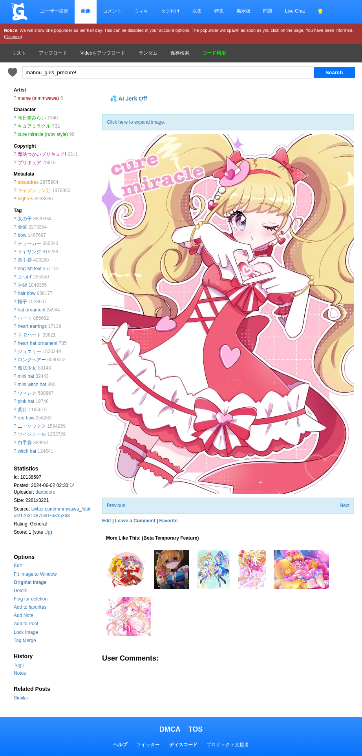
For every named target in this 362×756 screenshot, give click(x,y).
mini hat (26, 376)
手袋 (22, 285)
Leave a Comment (135, 521)
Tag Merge (25, 640)
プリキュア (29, 162)
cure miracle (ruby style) (43, 134)
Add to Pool (26, 623)
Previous (116, 505)
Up (47, 532)
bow (22, 235)
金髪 (22, 227)
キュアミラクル (34, 126)
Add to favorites (30, 607)
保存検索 (179, 53)
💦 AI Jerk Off (128, 98)
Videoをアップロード (102, 53)
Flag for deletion (31, 599)
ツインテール (32, 434)
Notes (20, 673)
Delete (20, 590)
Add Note (23, 615)
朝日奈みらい (32, 118)
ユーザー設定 (54, 11)
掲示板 (243, 11)
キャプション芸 (34, 190)
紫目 (22, 409)
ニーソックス (32, 426)
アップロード (53, 53)
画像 (85, 11)
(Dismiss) (13, 36)
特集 (219, 11)
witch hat (27, 451)
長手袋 (25, 260)
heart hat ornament (37, 343)
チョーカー (29, 243)
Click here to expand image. (136, 122)
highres (25, 198)
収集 (197, 11)
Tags (19, 665)
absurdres (28, 182)
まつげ (25, 277)
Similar (21, 698)
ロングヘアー (32, 359)
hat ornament (32, 310)
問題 (267, 11)
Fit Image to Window (35, 574)
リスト (19, 53)
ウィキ (141, 11)
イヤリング (29, 251)
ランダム (148, 53)
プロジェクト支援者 (228, 744)
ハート (25, 318)
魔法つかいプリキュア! (42, 154)
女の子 (25, 218)
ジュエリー (29, 351)
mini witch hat (32, 384)
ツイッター (148, 744)
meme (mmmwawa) (38, 98)
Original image (30, 582)
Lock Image (26, 632)
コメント (112, 11)
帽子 (22, 301)
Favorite (168, 521)
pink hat (26, 401)
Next (344, 505)
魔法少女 (27, 368)
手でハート (29, 335)
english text (30, 268)
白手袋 (25, 442)
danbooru (45, 492)
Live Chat (295, 11)
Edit (18, 565)
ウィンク (27, 393)
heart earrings (32, 326)
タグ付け (170, 11)
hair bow (26, 293)
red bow (26, 418)
